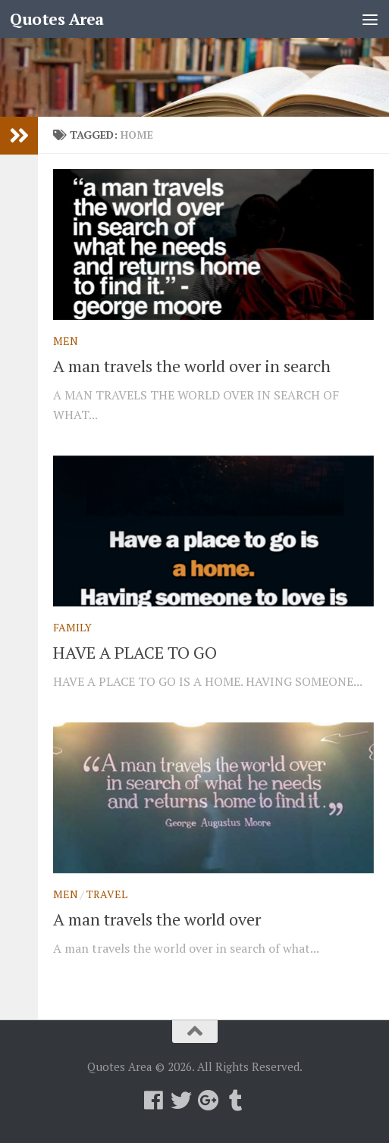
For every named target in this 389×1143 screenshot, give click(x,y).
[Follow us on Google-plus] (208, 1100)
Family (72, 627)
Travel (106, 894)
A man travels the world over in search (192, 366)
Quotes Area (57, 19)
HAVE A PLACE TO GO (135, 652)
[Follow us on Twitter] (181, 1100)
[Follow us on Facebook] (154, 1100)
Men (65, 341)
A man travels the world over (157, 919)
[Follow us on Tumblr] (235, 1100)
